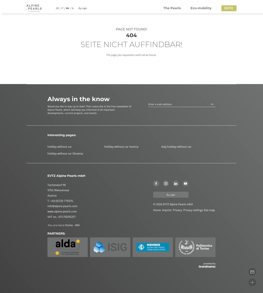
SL (73, 8)
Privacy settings (193, 210)
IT (62, 8)
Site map (210, 210)
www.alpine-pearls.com (62, 211)
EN (67, 8)
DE (57, 8)
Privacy (178, 210)
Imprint (167, 210)
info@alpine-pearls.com (62, 206)
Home (157, 210)
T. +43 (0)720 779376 (60, 201)
